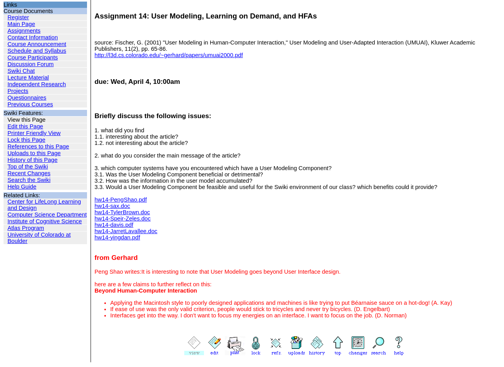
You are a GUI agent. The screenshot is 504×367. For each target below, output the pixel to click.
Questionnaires (26, 98)
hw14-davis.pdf (113, 225)
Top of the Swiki (27, 166)
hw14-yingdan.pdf (117, 237)
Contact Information (32, 37)
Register (18, 17)
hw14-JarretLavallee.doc (126, 231)
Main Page (21, 24)
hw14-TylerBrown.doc (122, 212)
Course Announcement (36, 44)
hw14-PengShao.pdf (120, 199)
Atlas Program (25, 228)
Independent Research (36, 84)
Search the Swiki (28, 180)
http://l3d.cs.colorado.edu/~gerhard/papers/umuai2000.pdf (168, 55)
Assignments (24, 31)
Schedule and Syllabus (36, 51)
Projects (17, 91)
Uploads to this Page (34, 153)
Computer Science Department (47, 214)
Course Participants (32, 57)
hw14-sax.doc (112, 206)
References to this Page (38, 146)
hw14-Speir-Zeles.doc (122, 218)
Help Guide (21, 187)
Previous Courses (30, 104)
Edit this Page (25, 126)
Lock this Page (26, 140)
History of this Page (32, 160)
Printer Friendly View (34, 133)
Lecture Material (28, 77)
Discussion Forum (30, 64)
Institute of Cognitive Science (44, 221)
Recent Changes (28, 173)
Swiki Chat (21, 71)
